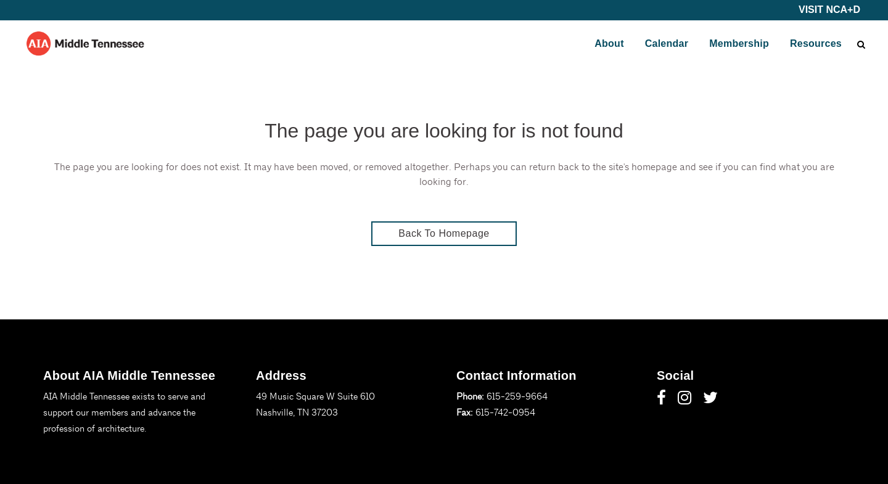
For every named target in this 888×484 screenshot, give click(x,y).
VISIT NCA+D (829, 9)
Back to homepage (443, 233)
